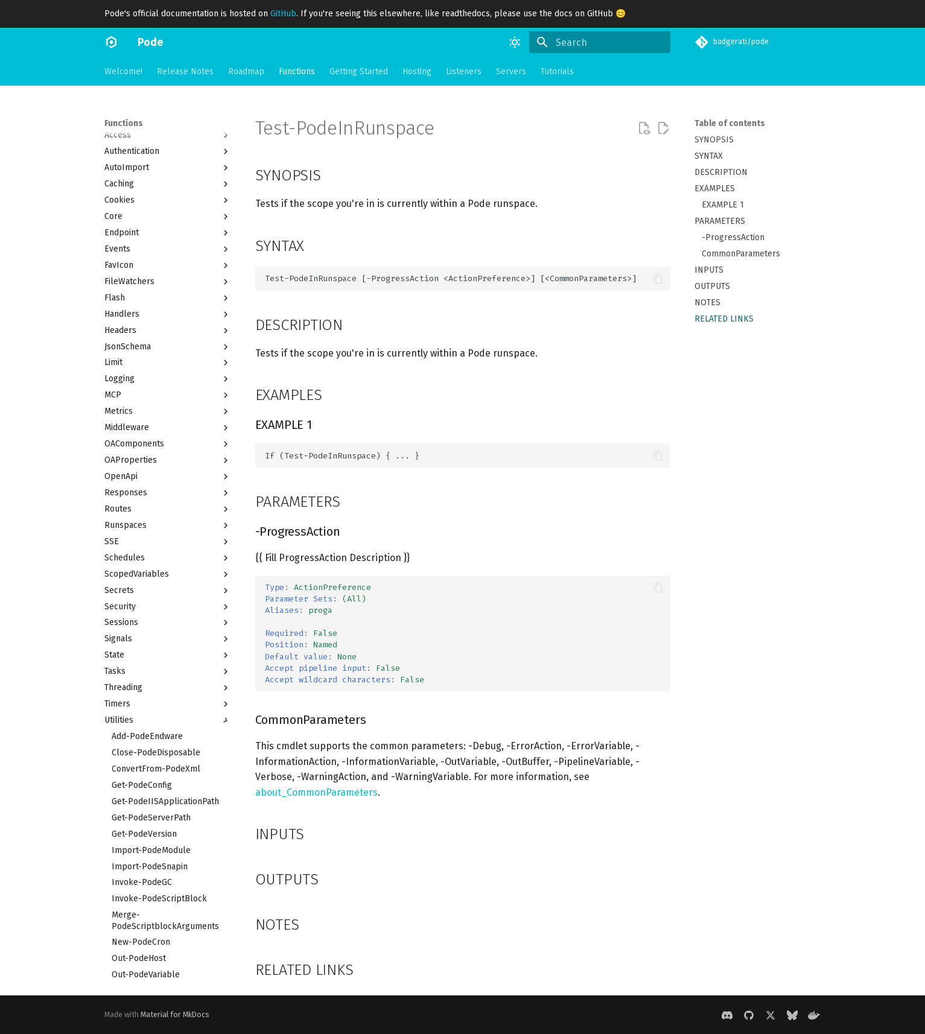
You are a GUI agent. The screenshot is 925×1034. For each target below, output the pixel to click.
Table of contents (730, 123)
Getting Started (358, 71)
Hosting (416, 71)
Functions (297, 71)
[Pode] (111, 42)
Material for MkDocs (175, 1014)
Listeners (464, 71)
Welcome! (123, 71)
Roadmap (246, 71)
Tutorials (557, 71)
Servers (511, 71)
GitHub (283, 13)
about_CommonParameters (316, 792)
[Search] (599, 42)
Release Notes (185, 71)
